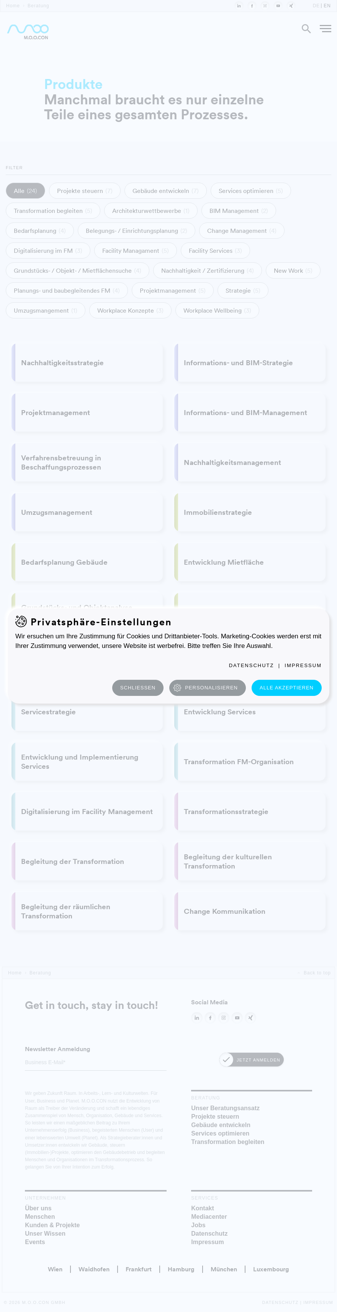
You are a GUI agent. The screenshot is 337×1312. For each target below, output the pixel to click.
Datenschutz (251, 665)
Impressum (303, 665)
